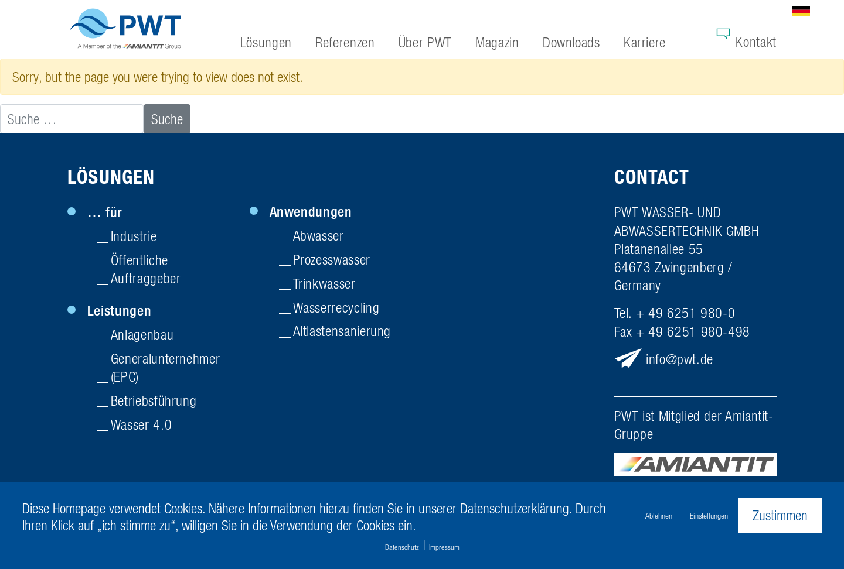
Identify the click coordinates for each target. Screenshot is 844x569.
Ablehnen (658, 515)
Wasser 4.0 (141, 424)
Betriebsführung (154, 400)
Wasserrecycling (336, 307)
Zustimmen (780, 515)
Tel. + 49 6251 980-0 (675, 312)
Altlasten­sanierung (342, 331)
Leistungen (119, 310)
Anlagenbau (142, 334)
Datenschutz (402, 547)
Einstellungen (709, 515)
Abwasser (318, 235)
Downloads (571, 42)
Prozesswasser (331, 259)
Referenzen (345, 42)
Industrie (134, 236)
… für (104, 212)
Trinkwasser (324, 283)
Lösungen (111, 177)
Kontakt (756, 41)
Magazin (497, 42)
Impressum (444, 547)
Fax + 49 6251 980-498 (682, 331)
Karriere (645, 42)
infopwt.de (679, 359)
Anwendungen (311, 211)
